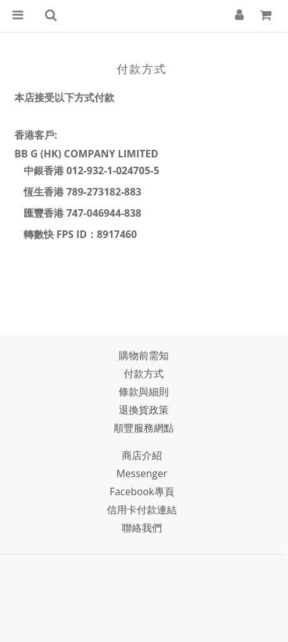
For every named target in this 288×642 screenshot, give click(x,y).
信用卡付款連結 (142, 509)
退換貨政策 (144, 410)
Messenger (141, 473)
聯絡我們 (142, 528)
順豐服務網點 (144, 428)
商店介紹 (142, 455)
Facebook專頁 (141, 491)
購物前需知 (144, 355)
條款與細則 (144, 391)
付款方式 (144, 373)
